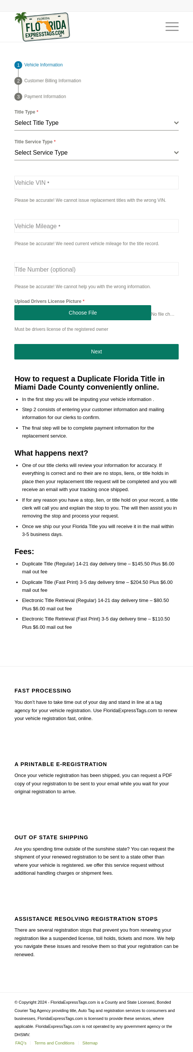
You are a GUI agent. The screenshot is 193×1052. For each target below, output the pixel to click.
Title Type (26, 112)
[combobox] (96, 123)
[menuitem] (20, 1043)
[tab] (38, 65)
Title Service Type (34, 141)
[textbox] (94, 123)
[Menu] (168, 27)
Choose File (83, 313)
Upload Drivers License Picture (49, 301)
